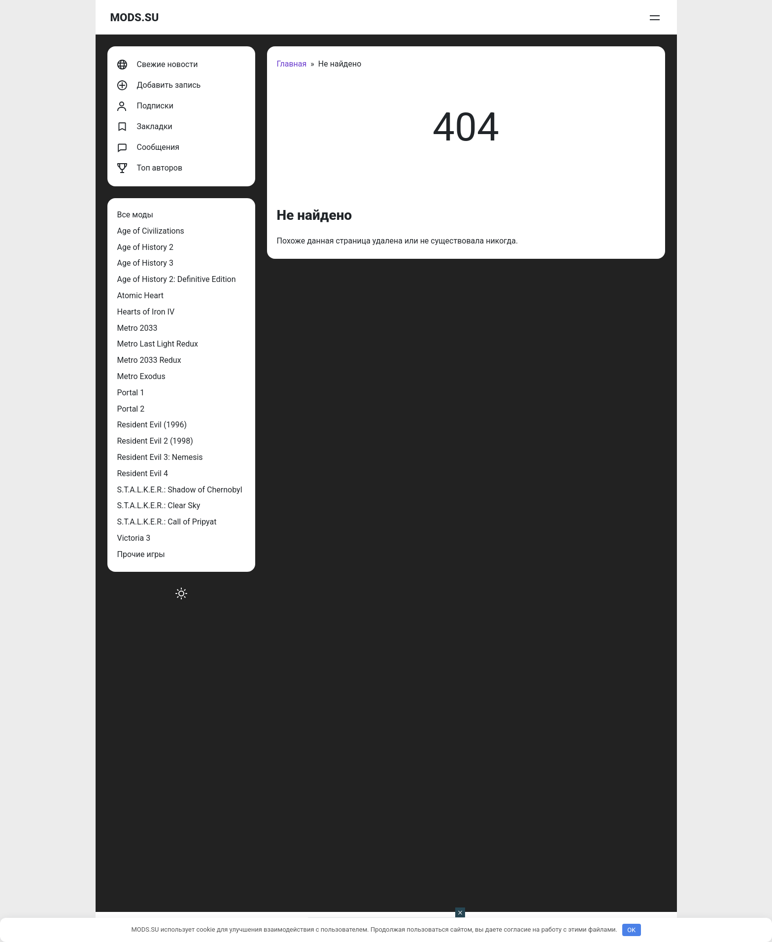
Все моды (135, 214)
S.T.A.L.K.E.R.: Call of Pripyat (167, 521)
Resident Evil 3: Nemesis (160, 457)
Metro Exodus (141, 376)
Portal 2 (131, 409)
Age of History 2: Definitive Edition (176, 279)
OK (631, 930)
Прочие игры (141, 554)
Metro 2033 (137, 328)
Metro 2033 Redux (149, 360)
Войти (652, 17)
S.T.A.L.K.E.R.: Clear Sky (159, 505)
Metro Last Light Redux (157, 344)
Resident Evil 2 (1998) (155, 441)
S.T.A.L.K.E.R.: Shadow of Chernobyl (179, 489)
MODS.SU (134, 17)
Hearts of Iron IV (146, 311)
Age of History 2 (145, 247)
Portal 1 (131, 392)
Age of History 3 (145, 263)
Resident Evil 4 (142, 473)
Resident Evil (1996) (152, 424)
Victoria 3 (134, 538)
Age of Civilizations (150, 231)
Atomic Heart (140, 295)
